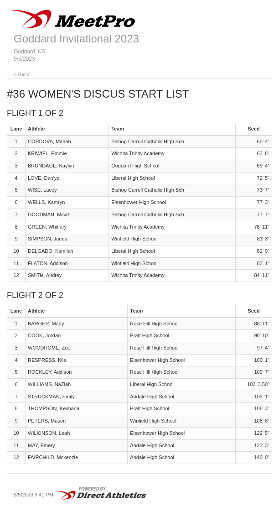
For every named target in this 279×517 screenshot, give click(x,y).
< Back (21, 74)
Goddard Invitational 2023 (76, 38)
